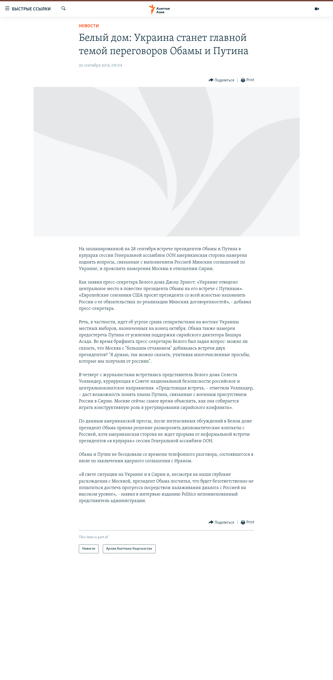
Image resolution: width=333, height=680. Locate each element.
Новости (89, 26)
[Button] (221, 80)
